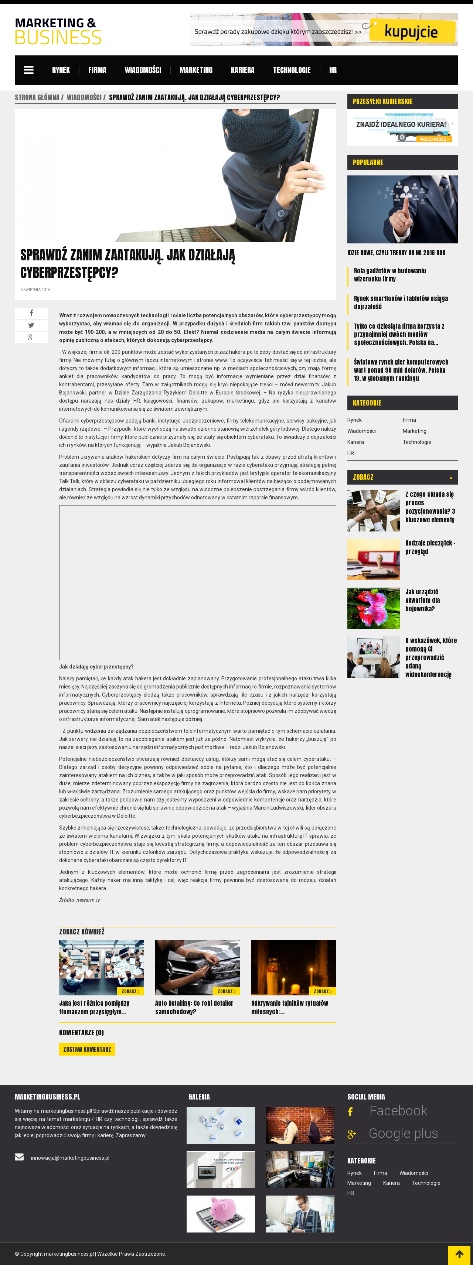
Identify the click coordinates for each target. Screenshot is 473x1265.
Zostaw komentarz (87, 1049)
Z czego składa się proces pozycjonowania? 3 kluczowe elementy (430, 507)
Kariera (243, 70)
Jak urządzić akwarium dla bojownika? (422, 600)
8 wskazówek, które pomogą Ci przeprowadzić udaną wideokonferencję (431, 657)
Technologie (292, 70)
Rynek (61, 70)
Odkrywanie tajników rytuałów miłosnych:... (289, 1007)
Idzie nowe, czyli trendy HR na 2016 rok (396, 252)
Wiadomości (143, 70)
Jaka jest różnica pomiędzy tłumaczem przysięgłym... (94, 1007)
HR (333, 70)
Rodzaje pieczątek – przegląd (430, 547)
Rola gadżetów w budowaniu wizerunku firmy (390, 274)
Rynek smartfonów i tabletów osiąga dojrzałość (401, 302)
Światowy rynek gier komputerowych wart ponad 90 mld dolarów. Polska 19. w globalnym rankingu (401, 370)
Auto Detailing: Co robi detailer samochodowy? (194, 1007)
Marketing (196, 70)
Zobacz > (131, 991)
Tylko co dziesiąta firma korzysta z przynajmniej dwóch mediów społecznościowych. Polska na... (399, 334)
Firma (97, 70)
